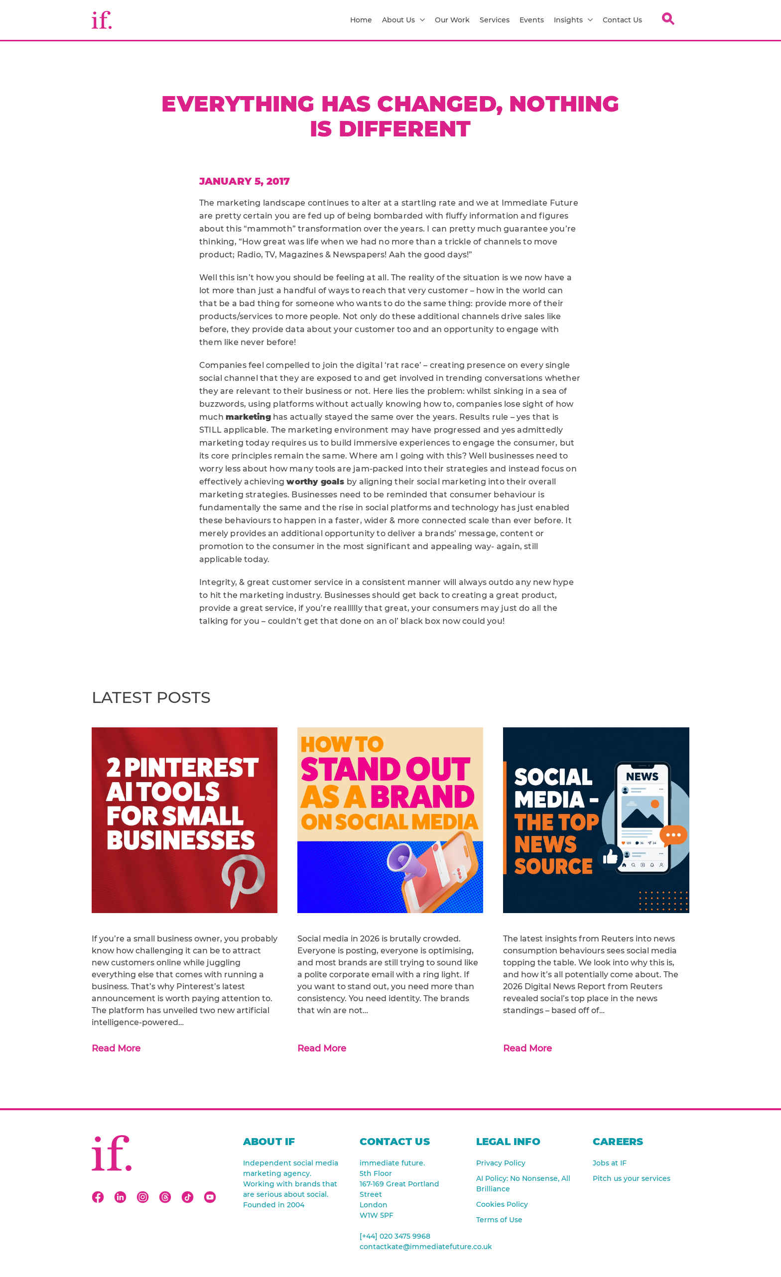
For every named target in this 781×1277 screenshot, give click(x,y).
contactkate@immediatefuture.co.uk (408, 1246)
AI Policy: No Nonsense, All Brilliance (523, 1183)
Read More (116, 1048)
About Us (403, 19)
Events (532, 19)
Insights (573, 19)
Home (361, 19)
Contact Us (622, 19)
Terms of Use (499, 1219)
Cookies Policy (502, 1204)
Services (495, 19)
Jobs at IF (610, 1163)
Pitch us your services (631, 1178)
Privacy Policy (500, 1163)
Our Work (452, 19)
